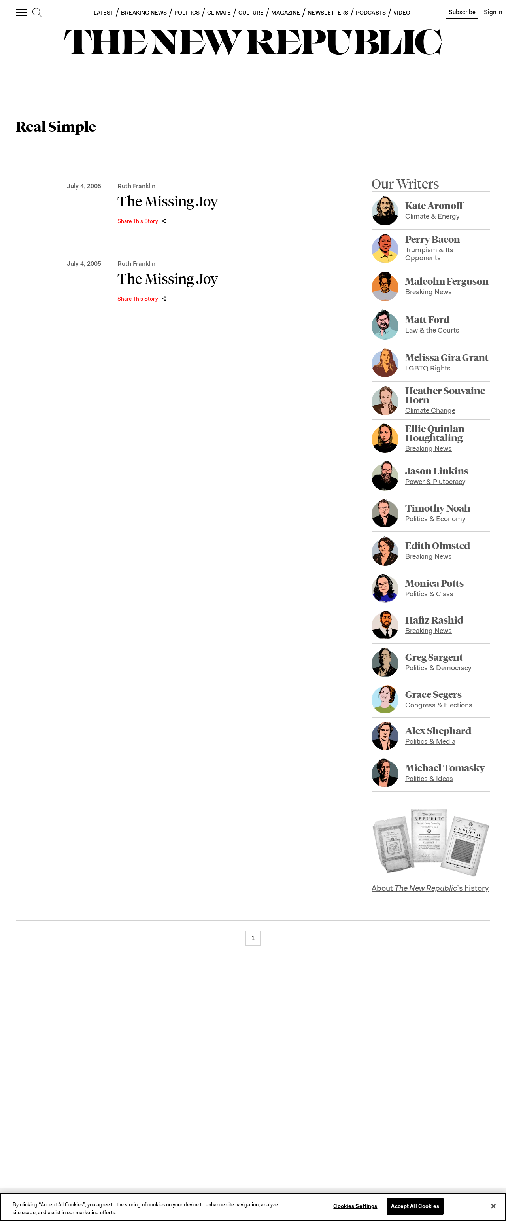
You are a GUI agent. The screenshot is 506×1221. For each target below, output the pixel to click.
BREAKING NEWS (144, 12)
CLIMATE (219, 12)
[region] (253, 1207)
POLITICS (187, 12)
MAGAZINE (285, 12)
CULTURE (251, 12)
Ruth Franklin (136, 186)
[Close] (493, 1206)
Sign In (493, 12)
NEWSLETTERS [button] (328, 12)
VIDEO (401, 12)
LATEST (103, 12)
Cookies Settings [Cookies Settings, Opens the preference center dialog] (355, 1206)
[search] (37, 13)
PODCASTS (371, 12)
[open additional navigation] (22, 12)
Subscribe (462, 12)
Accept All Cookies (415, 1206)
